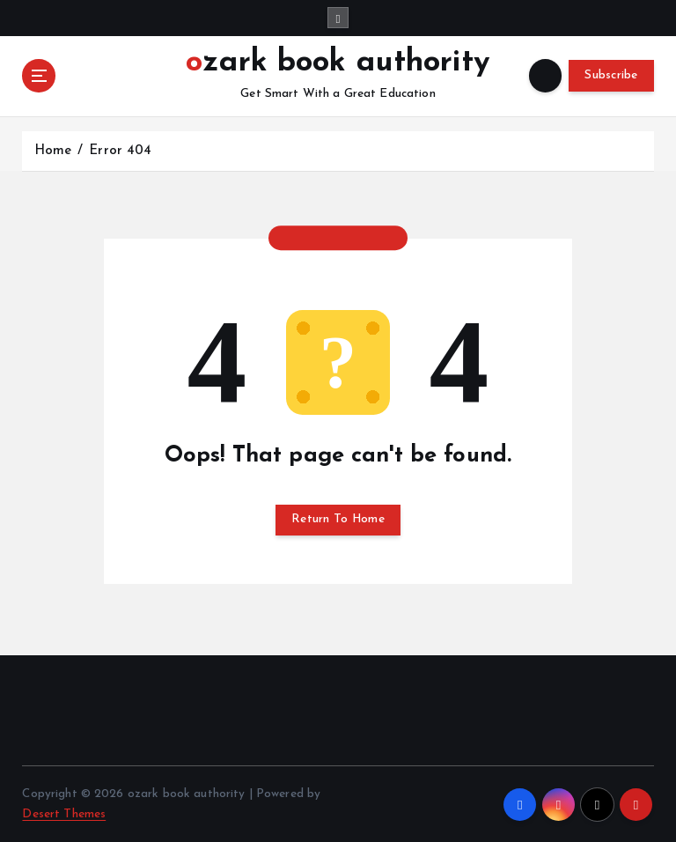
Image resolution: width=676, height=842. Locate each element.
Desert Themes (64, 814)
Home (53, 151)
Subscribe (610, 75)
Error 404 (120, 151)
